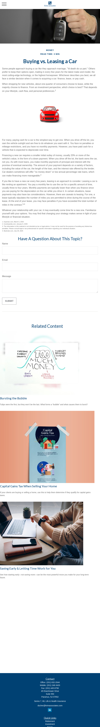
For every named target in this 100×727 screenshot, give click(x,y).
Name (5, 243)
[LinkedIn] (50, 710)
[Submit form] (9, 301)
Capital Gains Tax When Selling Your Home (28, 486)
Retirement (50, 721)
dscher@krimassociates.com (50, 705)
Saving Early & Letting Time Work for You (28, 568)
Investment (50, 724)
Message (6, 276)
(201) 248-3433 (53, 685)
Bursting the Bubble (13, 398)
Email (5, 260)
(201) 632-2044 (53, 682)
